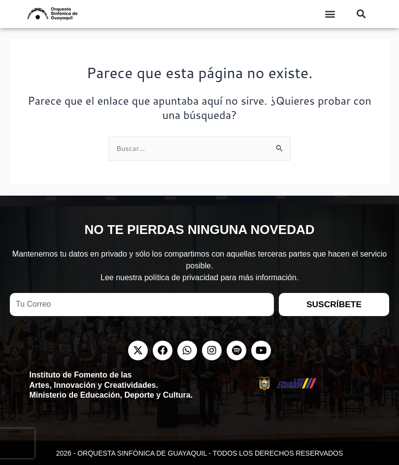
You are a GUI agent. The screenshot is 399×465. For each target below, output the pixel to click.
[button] (330, 14)
